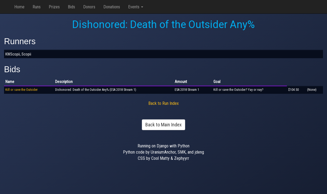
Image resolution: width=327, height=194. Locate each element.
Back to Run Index (163, 103)
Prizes (54, 6)
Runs (37, 6)
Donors (89, 6)
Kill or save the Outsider (21, 90)
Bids (71, 6)
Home (19, 6)
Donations (111, 6)
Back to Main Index (163, 124)
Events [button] (135, 6)
